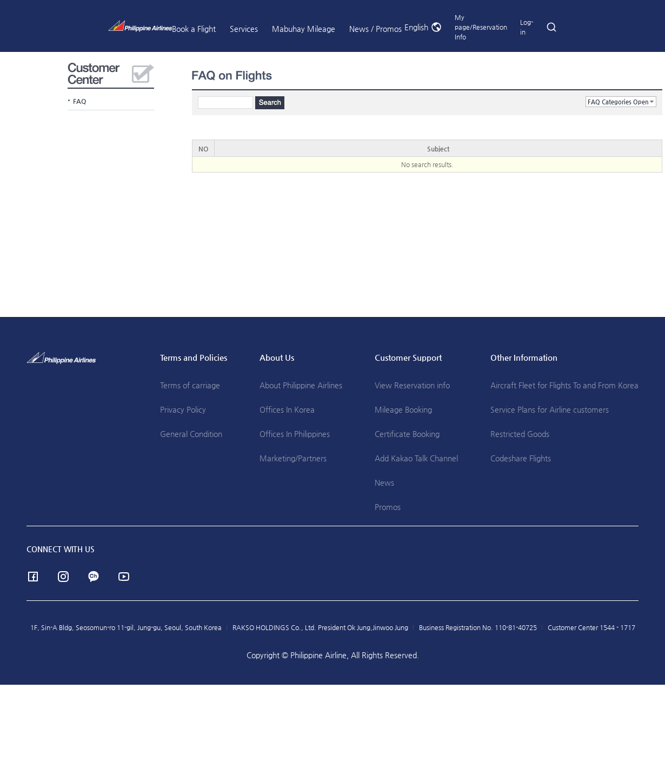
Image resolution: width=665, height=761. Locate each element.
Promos (388, 506)
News (384, 482)
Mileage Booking (403, 409)
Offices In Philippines (295, 433)
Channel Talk (93, 576)
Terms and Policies (193, 357)
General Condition (191, 433)
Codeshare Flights (520, 458)
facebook (32, 576)
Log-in (526, 27)
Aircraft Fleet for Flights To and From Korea (564, 385)
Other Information (523, 357)
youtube (123, 576)
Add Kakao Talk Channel (416, 458)
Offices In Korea (287, 409)
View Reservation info (412, 385)
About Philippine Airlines (301, 385)
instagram (63, 576)
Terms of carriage (190, 385)
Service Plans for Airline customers (549, 409)
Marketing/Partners (293, 458)
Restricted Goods (519, 433)
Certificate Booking (407, 433)
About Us (277, 357)
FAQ (79, 101)
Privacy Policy (183, 409)
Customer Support (408, 357)
